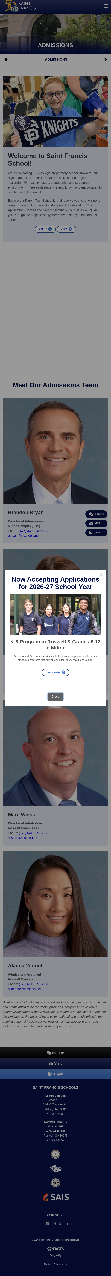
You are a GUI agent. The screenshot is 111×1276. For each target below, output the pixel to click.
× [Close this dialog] (101, 575)
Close (55, 696)
